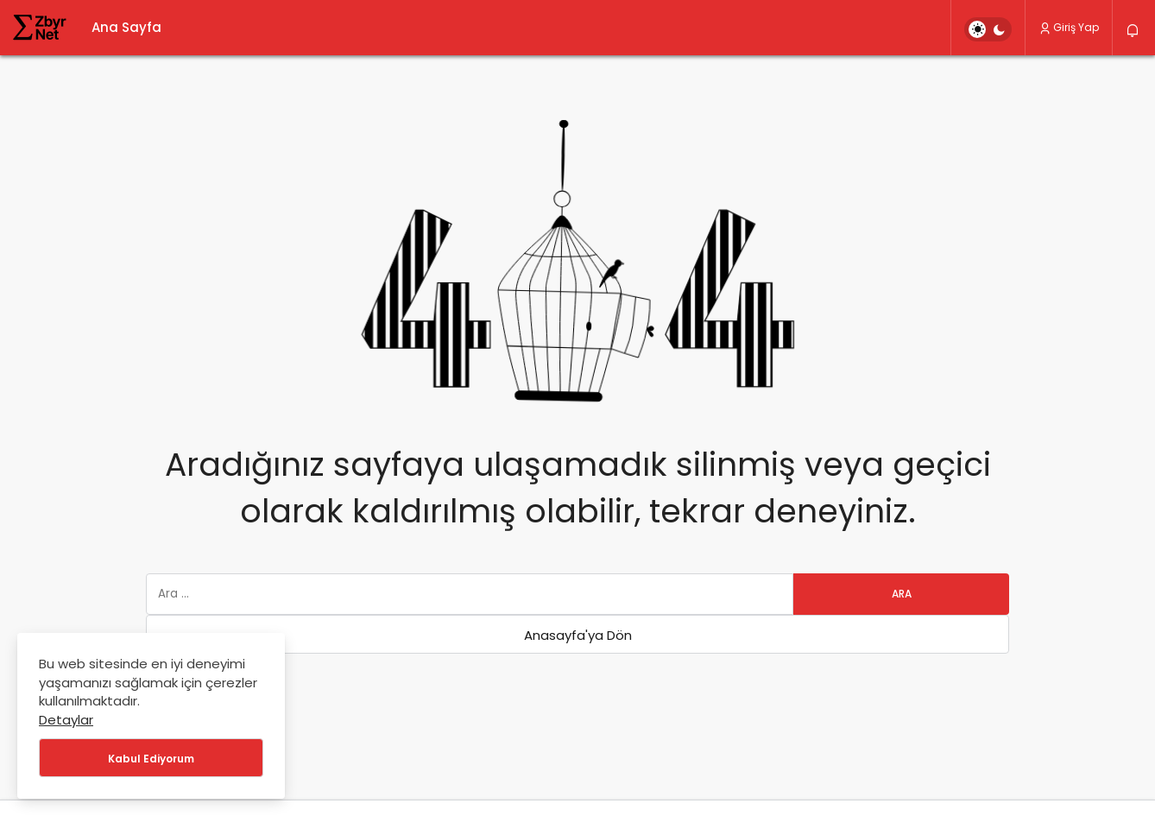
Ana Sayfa (126, 27)
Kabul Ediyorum (151, 758)
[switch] (988, 29)
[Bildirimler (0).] (1134, 30)
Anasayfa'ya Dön (578, 635)
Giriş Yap (1068, 27)
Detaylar (66, 720)
